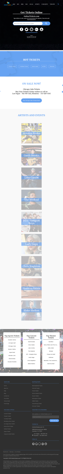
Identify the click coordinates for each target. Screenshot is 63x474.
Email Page (6, 403)
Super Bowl (12, 356)
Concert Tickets (7, 413)
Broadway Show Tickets (9, 421)
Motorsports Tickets (36, 398)
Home (5, 385)
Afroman (52, 70)
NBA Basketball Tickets (37, 385)
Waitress (51, 361)
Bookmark (5, 452)
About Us (6, 388)
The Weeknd (31, 203)
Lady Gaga (31, 247)
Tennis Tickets (35, 390)
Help (5, 390)
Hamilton (51, 346)
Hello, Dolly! (51, 352)
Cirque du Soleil (51, 358)
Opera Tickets (7, 431)
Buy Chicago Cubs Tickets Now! (31, 104)
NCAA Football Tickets (37, 393)
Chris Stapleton (31, 270)
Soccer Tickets (35, 396)
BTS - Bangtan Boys (31, 226)
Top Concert (31, 341)
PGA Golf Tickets (36, 388)
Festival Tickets (7, 429)
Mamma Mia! (51, 367)
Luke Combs (31, 181)
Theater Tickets (7, 416)
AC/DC (44, 70)
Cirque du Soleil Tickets (9, 434)
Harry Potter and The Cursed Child (51, 349)
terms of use (22, 454)
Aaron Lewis (35, 70)
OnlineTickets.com (15, 458)
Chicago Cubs (12, 350)
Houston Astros (31, 292)
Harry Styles (31, 349)
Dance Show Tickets (8, 426)
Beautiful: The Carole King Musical (51, 364)
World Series (12, 362)
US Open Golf (12, 347)
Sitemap (11, 452)
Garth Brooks (31, 159)
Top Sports (12, 340)
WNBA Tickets (35, 401)
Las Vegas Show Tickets (9, 423)
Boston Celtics (12, 353)
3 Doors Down (12, 70)
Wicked (51, 355)
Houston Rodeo (31, 137)
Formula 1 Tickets (36, 406)
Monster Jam (12, 359)
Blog (5, 393)
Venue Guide (7, 401)
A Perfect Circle (24, 70)
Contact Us (6, 396)
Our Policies (17, 452)
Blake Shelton (31, 314)
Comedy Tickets (7, 418)
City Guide (6, 398)
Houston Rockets (12, 366)
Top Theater (51, 341)
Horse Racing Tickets (37, 403)
